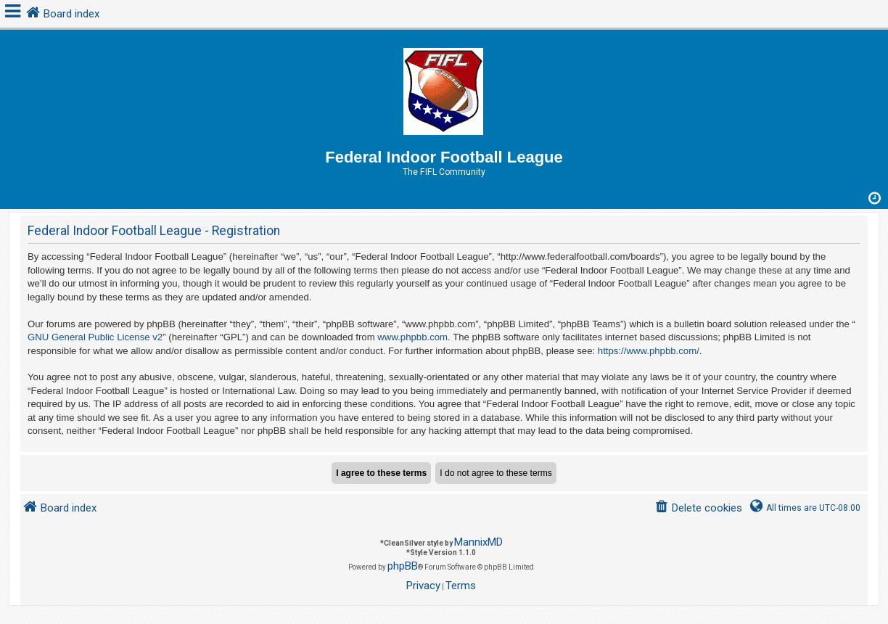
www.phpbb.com (412, 337)
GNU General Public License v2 (95, 337)
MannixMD (478, 542)
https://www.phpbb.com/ (648, 350)
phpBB (402, 565)
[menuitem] (698, 508)
